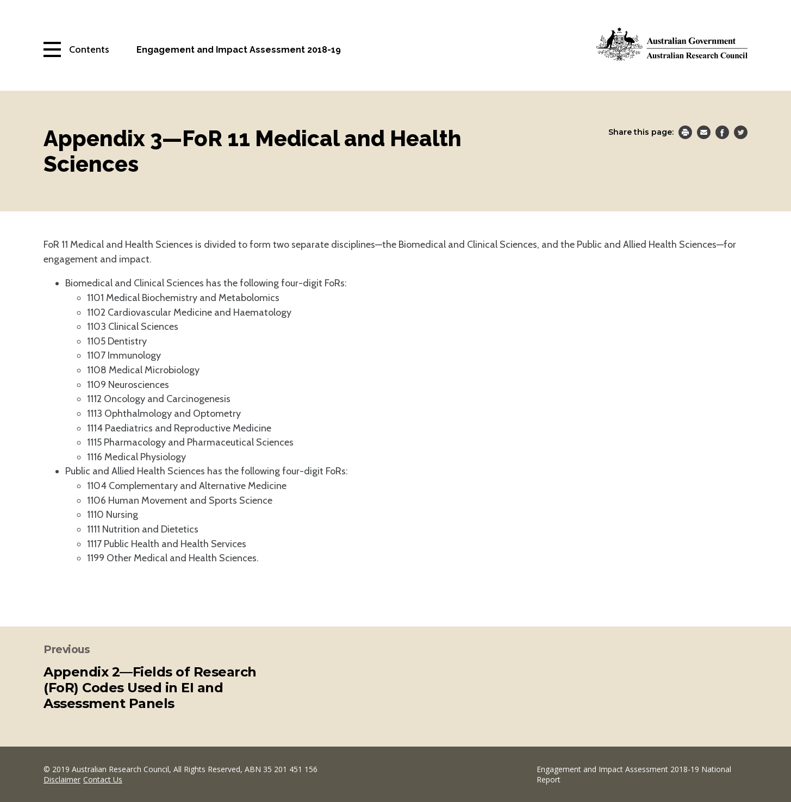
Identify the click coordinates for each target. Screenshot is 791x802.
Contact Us (102, 779)
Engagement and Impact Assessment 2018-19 (238, 50)
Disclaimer (61, 779)
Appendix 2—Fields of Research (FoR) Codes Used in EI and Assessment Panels (150, 687)
